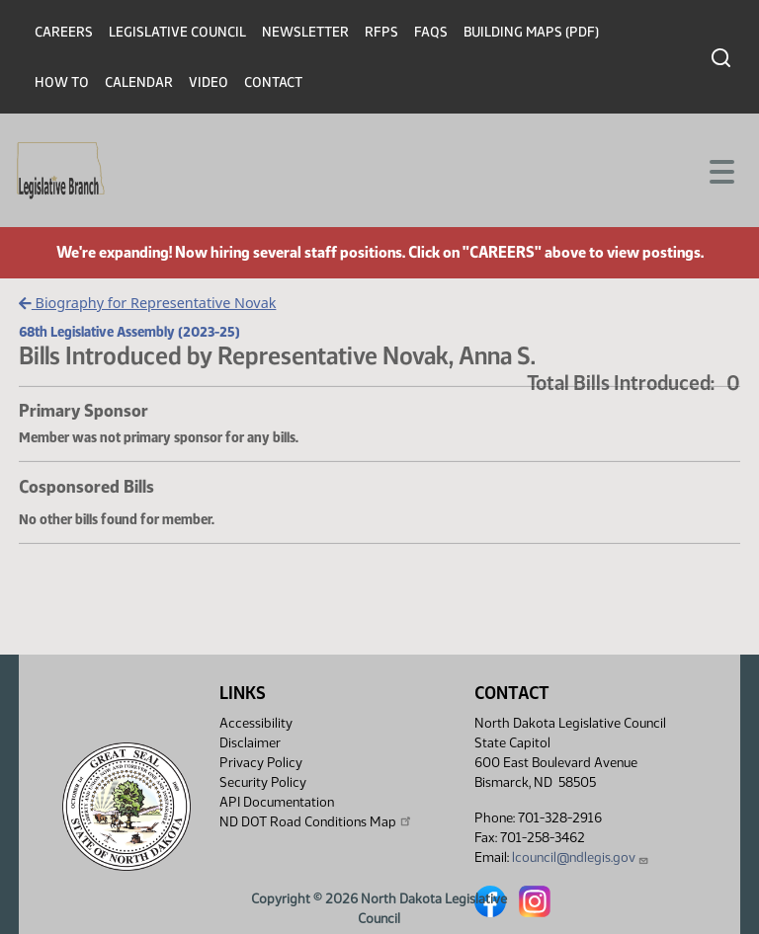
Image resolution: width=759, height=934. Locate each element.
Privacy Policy (260, 762)
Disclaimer (250, 743)
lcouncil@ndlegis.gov (580, 857)
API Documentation (276, 802)
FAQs (431, 32)
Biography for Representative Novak (147, 302)
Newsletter (305, 32)
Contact (273, 82)
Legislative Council (177, 32)
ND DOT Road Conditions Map (316, 821)
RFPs (381, 32)
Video (208, 82)
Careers (64, 32)
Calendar (139, 82)
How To (62, 82)
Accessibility (256, 723)
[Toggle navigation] (720, 170)
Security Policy (262, 782)
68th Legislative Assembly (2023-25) (129, 332)
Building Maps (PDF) (531, 32)
